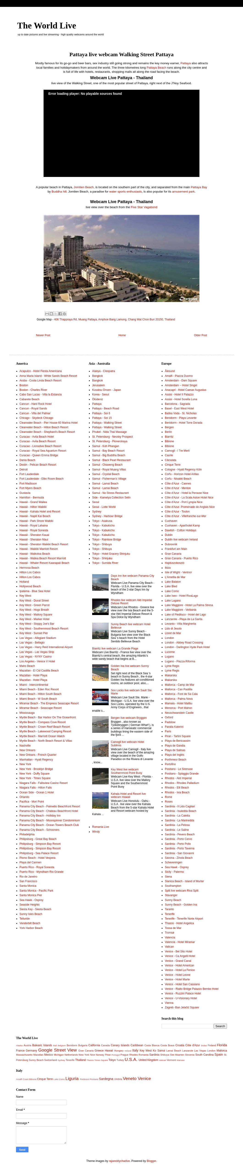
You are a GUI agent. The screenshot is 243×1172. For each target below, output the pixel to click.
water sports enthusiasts (125, 191)
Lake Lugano (173, 600)
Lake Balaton (173, 581)
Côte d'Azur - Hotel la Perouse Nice (186, 493)
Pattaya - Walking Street (107, 422)
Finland (212, 1045)
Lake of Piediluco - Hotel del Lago (185, 614)
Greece (99, 1050)
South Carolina (204, 1054)
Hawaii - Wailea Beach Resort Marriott (42, 558)
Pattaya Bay (199, 187)
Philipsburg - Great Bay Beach (37, 839)
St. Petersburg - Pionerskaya (109, 441)
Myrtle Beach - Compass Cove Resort (42, 722)
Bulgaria (82, 1045)
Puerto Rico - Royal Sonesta (36, 867)
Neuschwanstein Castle (179, 712)
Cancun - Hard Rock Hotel (35, 404)
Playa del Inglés (174, 754)
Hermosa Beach (29, 567)
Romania (144, 1054)
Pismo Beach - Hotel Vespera (37, 857)
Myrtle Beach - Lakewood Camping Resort (45, 731)
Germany (31, 1050)
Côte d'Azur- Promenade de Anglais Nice (190, 507)
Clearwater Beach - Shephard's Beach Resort (47, 432)
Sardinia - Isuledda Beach (180, 811)
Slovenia (189, 1054)
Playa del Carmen (30, 862)
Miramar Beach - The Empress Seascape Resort (49, 703)
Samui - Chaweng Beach (107, 464)
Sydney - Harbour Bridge (107, 516)
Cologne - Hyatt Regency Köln (183, 469)
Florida (222, 1045)
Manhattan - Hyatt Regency (36, 759)
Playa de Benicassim (177, 740)
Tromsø (169, 932)
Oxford (169, 717)
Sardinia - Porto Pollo (178, 843)
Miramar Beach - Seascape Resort (40, 708)
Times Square (101, 1060)
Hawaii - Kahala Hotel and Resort (39, 511)
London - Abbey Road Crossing (184, 642)
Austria (27, 1045)
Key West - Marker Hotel (34, 619)
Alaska (19, 1045)
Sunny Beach (173, 900)
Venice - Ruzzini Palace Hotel (183, 993)
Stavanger (171, 895)
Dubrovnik (171, 544)
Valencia (170, 937)
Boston (23, 385)
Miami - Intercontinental (33, 684)
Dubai (204, 1045)
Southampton (173, 885)
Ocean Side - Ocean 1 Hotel (36, 792)
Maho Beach (27, 666)
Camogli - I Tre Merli (177, 450)
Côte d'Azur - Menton (178, 488)
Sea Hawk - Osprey (31, 900)
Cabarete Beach (29, 399)
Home (122, 335)
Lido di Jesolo (173, 628)
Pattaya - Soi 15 (102, 418)
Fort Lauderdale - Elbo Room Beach (41, 478)
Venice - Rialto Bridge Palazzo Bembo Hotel (191, 988)
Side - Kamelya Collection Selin (111, 497)
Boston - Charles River (33, 390)
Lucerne (170, 652)
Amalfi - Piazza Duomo (179, 376)
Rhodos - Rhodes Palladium (182, 783)
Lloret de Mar (173, 633)
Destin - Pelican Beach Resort (37, 464)
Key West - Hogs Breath (34, 609)
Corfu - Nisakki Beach (178, 478)
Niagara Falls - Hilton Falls (35, 787)
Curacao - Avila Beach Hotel (36, 436)
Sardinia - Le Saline (177, 829)
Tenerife (170, 914)
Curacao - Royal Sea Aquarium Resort (42, 450)
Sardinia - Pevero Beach (180, 834)
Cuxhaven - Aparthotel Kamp (182, 525)
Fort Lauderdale (29, 474)
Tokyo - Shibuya (102, 544)
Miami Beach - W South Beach (38, 698)
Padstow (170, 722)
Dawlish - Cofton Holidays (180, 530)
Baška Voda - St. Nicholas (181, 413)
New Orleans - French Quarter (37, 754)
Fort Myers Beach (30, 488)
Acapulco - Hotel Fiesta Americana (40, 371)
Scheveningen (173, 862)
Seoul (95, 502)
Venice (144, 1078)
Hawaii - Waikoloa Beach (34, 553)
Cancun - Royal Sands (33, 408)
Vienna (169, 1002)
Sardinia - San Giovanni (179, 853)
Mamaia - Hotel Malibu (178, 703)
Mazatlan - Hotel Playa (33, 675)
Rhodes (133, 1054)
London (169, 638)
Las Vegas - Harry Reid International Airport (45, 647)
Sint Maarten (177, 1054)
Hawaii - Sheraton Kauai (34, 535)
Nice (92, 1054)
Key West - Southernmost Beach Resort (43, 628)
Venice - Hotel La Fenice (180, 970)
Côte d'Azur (192, 1045)
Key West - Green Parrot (34, 605)
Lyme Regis (172, 666)
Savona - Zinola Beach (179, 857)
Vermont (171, 1060)
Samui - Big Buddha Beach (108, 455)
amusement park (183, 191)
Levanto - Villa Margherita (180, 623)
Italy (135, 1050)
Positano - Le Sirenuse (179, 769)
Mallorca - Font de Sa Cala (181, 694)
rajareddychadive (119, 1161)
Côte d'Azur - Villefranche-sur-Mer (185, 516)
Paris (168, 731)
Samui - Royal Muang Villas (109, 469)
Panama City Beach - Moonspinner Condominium (49, 820)
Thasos (90, 1060)
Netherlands (71, 1054)
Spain (219, 1054)
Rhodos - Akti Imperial (178, 778)
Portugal (116, 1055)
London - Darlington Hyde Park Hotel (187, 647)
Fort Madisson (28, 483)
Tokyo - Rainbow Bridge (106, 539)
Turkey (120, 1060)
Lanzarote (187, 1050)
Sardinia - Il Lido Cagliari (180, 806)
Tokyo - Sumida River (105, 563)
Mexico (48, 1054)
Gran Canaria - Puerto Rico (181, 558)
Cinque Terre (172, 464)
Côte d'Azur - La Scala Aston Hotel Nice (189, 497)
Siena (168, 876)
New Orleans (27, 750)
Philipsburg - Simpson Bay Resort (40, 843)
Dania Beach (27, 460)
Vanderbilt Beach (29, 923)
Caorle (169, 455)
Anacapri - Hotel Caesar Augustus (185, 390)
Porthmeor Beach (175, 759)
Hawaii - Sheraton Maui (33, 539)
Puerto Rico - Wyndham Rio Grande (41, 871)
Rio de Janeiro (28, 876)
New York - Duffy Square (34, 773)
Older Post (200, 335)
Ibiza (168, 567)
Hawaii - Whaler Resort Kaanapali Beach (44, 563)
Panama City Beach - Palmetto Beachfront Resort (49, 806)
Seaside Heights (29, 904)
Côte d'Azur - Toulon (177, 511)
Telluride (24, 918)
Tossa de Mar (173, 928)
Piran (108, 1054)
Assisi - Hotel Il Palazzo (179, 394)
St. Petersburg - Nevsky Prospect (112, 436)
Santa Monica (27, 885)
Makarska (171, 675)
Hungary (119, 1050)
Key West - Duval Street (34, 600)
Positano (94, 1079)
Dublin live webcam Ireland (181, 539)
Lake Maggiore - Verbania (180, 609)
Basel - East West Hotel (179, 408)
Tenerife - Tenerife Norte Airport (184, 918)
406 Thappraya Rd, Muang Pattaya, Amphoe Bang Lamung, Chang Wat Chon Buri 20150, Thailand (114, 319)
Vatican (169, 946)
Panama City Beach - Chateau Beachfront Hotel (48, 811)
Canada (105, 1045)
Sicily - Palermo (174, 871)
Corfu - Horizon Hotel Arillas (182, 474)
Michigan (59, 1054)
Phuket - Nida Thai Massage (109, 432)
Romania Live (100, 826)
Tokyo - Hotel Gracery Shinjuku (111, 553)
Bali (55, 1045)
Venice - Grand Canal (178, 960)
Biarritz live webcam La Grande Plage (115, 648)
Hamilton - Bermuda (31, 497)
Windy (96, 831)
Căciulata (170, 460)
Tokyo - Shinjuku (102, 558)
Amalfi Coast (22, 1079)
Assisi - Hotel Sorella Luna (181, 399)
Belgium (62, 1045)
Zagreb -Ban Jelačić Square (182, 1007)
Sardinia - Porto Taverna (179, 848)
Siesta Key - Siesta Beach (35, 909)
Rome (168, 797)
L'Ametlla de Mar (175, 577)
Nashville (25, 745)
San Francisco (28, 881)
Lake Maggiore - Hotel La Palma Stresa (189, 605)
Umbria (118, 1079)
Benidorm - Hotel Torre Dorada (183, 422)
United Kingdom (148, 1060)
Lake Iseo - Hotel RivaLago (181, 595)
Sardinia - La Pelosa (177, 825)
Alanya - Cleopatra (103, 371)
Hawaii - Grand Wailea (33, 502)
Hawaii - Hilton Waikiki (33, 507)
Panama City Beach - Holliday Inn (40, 815)
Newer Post (43, 335)
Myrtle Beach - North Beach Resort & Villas (45, 740)
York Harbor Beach (31, 928)
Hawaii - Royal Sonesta (33, 530)
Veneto (130, 1078)
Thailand (80, 1060)
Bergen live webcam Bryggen (129, 717)
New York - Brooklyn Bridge (36, 769)
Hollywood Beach (30, 586)
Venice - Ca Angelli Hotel (180, 956)
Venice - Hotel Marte (177, 979)
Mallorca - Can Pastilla (178, 689)
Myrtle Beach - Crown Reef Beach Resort (44, 726)
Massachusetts (24, 1054)
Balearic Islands (42, 1045)
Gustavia (24, 493)
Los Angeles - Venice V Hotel (37, 661)
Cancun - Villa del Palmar (34, 413)
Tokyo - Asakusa (102, 521)
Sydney (96, 511)
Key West (25, 595)
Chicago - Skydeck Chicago (36, 418)
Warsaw (181, 1060)
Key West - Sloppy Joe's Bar (36, 623)
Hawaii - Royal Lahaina (33, 525)
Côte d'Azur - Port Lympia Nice (183, 502)
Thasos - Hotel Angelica (179, 923)
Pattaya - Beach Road (105, 408)
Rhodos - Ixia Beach (177, 792)
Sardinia (154, 1054)
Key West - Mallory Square (35, 614)
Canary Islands (120, 1045)
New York (25, 764)
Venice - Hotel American (179, 965)
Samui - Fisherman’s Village (109, 478)
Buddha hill (59, 191)
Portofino (170, 764)
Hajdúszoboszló (174, 563)
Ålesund (170, 371)
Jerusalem (98, 385)
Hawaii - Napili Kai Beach (34, 516)
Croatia (179, 1045)
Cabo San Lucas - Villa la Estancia (40, 394)
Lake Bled (171, 586)
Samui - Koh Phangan (105, 446)
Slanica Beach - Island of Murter (184, 881)
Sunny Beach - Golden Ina (181, 904)
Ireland (128, 1050)
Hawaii (109, 1050)
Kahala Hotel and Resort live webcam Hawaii (128, 795)
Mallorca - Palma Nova (179, 698)
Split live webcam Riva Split (182, 890)
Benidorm (72, 1045)
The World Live (46, 25)
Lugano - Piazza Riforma (180, 661)
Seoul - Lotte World (104, 507)
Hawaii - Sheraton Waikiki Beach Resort (43, 544)
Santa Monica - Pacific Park (36, 890)
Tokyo (112, 1060)
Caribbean (137, 1045)
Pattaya (185, 63)
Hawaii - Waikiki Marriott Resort (38, 549)
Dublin (169, 535)
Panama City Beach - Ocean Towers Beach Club (49, 825)
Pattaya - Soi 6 (101, 413)
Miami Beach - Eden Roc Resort (39, 689)
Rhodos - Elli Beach (177, 787)
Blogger (151, 1161)
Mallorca (222, 1050)
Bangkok (97, 376)
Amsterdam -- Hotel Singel (181, 385)
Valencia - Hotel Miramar (180, 942)
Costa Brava (167, 1045)
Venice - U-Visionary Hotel (181, 998)
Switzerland (50, 1060)
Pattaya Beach (156, 67)
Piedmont (84, 1079)
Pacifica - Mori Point (31, 801)
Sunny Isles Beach (30, 914)
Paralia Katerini (174, 726)
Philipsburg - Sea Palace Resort (38, 853)
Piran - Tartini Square (178, 736)
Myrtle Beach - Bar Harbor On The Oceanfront (47, 717)
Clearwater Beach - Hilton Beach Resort (43, 427)
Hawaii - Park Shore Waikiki (36, 521)
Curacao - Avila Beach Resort (37, 441)
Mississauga (27, 712)
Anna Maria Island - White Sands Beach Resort (48, 376)
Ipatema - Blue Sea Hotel (34, 591)
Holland (24, 581)
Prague (125, 1054)
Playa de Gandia (175, 745)
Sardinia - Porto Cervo (178, 839)
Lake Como (172, 591)
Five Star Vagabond (144, 207)
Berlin (168, 432)
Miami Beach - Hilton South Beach (40, 694)
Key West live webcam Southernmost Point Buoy (126, 771)
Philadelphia (26, 834)
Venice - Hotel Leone (177, 974)
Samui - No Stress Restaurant (110, 493)
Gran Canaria (173, 553)
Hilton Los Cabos (29, 572)
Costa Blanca (152, 1045)
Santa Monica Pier (30, 895)
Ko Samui (159, 1050)
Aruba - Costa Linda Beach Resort (40, 380)
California (94, 1045)
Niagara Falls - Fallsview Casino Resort (43, 783)
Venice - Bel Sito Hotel (178, 951)
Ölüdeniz (97, 399)
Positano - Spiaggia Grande (182, 773)
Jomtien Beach (84, 187)
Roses (169, 801)
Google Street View (57, 1050)
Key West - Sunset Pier (33, 633)
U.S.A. (131, 1059)
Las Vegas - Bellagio (31, 642)
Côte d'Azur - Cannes (178, 483)
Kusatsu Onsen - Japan (106, 390)
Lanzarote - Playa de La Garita (183, 619)
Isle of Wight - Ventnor (178, 572)
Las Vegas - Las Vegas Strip (36, 652)
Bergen (169, 427)
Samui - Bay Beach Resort (108, 450)
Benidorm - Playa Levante (180, 418)
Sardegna (106, 1079)
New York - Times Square (34, 778)
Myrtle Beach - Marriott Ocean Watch (42, 736)
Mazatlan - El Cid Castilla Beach (39, 670)
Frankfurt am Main (176, 549)
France (20, 1050)
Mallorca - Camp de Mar (179, 684)
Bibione (169, 441)
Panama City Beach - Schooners (39, 829)
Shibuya (164, 1054)
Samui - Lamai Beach (105, 483)
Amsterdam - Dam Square (181, 380)
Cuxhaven (171, 521)
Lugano (169, 656)
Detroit (23, 469)
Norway (100, 1054)
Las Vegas (200, 1050)
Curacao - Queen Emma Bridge (38, 455)
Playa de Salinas (175, 750)
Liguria (72, 1078)
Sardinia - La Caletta (177, 815)
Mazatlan (38, 1054)
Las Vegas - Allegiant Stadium (37, 638)
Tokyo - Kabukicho (103, 525)
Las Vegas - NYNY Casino (35, 656)
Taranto (169, 909)
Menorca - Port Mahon (178, 708)
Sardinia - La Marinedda (179, 820)
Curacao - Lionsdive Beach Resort (40, 446)
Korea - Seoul (100, 394)
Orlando (24, 797)
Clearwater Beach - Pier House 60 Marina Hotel (48, 422)
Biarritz (169, 436)
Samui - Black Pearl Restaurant (111, 460)
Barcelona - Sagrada (177, 404)
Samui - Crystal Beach (105, 474)
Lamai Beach (173, 1050)
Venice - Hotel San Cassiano (182, 984)
